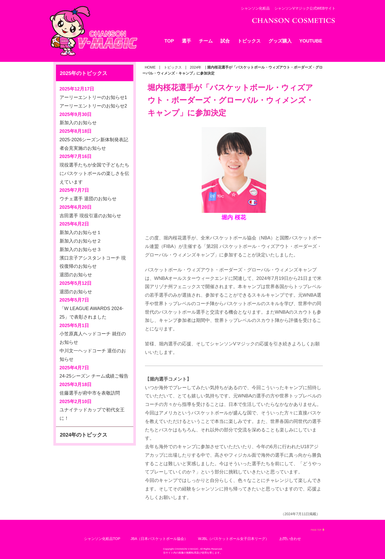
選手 (186, 41)
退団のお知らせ (76, 274)
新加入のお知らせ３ (80, 249)
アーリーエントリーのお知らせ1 (93, 97)
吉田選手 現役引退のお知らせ (90, 215)
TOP (169, 41)
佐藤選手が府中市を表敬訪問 (90, 393)
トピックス (249, 41)
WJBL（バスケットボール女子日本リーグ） (233, 539)
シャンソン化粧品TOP (102, 539)
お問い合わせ (290, 539)
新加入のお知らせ (78, 122)
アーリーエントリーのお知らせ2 (93, 106)
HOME (150, 67)
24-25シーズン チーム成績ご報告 (94, 376)
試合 (225, 41)
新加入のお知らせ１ (80, 232)
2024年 (195, 67)
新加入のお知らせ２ (80, 241)
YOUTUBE (310, 41)
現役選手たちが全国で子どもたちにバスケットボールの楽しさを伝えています (94, 173)
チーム (206, 41)
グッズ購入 (280, 41)
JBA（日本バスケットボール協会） (159, 539)
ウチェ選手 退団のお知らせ (88, 198)
